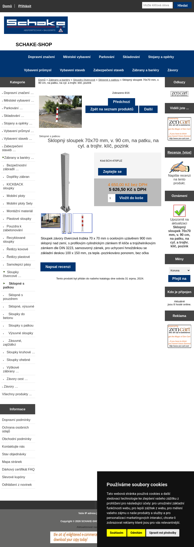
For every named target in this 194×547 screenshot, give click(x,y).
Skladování (131, 57)
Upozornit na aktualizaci (179, 226)
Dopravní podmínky (16, 420)
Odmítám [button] (136, 532)
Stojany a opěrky (161, 57)
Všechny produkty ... (17, 394)
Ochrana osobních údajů (15, 429)
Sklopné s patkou (108, 79)
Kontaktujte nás (13, 446)
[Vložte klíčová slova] (157, 5)
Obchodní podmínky (16, 439)
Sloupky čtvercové (84, 79)
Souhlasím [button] (116, 532)
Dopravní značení (41, 57)
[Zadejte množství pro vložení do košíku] (111, 198)
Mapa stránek (12, 461)
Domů (7, 6)
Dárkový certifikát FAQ (18, 469)
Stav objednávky (14, 454)
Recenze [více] (179, 152)
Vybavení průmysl (37, 70)
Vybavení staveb (72, 70)
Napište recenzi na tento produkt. (179, 173)
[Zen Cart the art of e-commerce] (179, 94)
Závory (172, 70)
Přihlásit (24, 6)
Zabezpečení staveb (108, 70)
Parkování (106, 57)
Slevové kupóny (13, 477)
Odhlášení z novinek (17, 484)
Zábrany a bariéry (59, 79)
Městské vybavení (76, 57)
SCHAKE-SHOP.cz (92, 521)
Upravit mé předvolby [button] (162, 532)
